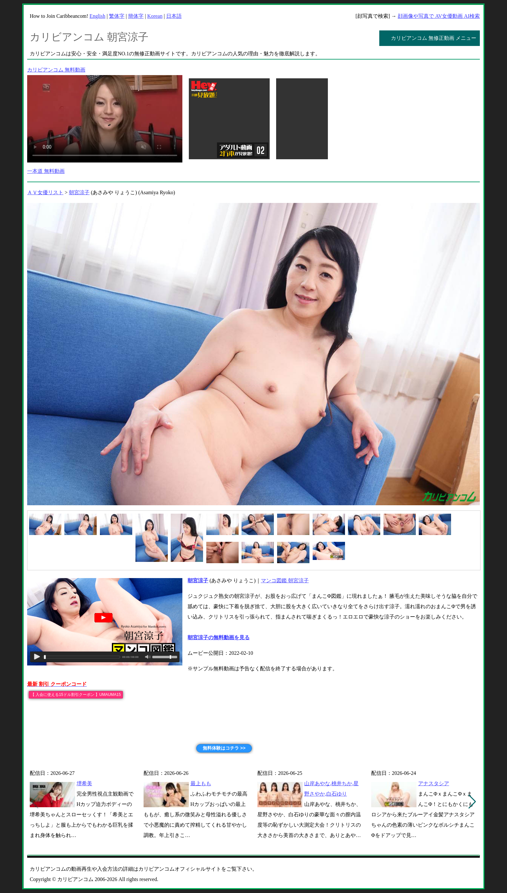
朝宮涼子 (79, 192)
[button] (472, 802)
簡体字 (136, 16)
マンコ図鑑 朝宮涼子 (285, 580)
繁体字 (116, 16)
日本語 (174, 16)
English (97, 16)
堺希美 (84, 783)
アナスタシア (433, 783)
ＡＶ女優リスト (45, 192)
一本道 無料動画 (46, 171)
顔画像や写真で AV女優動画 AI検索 (439, 16)
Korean (154, 16)
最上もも (200, 783)
